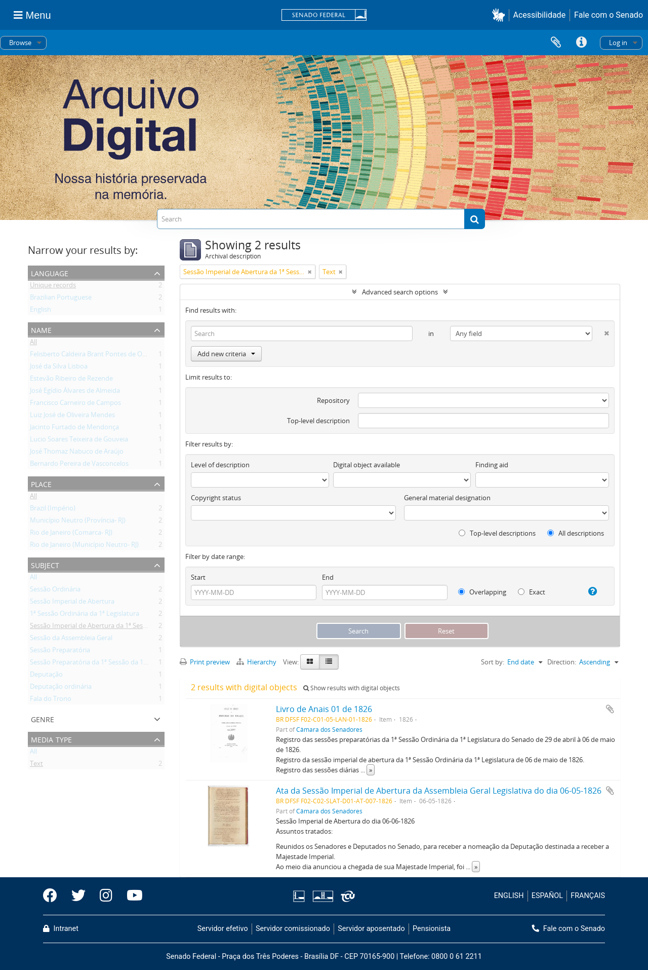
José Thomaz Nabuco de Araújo (77, 453)
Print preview (205, 661)
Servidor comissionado (293, 928)
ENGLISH (509, 895)
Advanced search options (400, 291)
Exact (531, 591)
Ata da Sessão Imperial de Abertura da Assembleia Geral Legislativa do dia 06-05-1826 (438, 790)
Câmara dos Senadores (329, 729)
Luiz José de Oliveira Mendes (72, 416)
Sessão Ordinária (55, 590)
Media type (51, 738)
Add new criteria (226, 353)
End (328, 577)
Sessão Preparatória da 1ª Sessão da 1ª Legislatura (105, 663)
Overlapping (482, 591)
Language (49, 272)
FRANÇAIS (588, 895)
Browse (20, 42)
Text (36, 765)
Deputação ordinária (61, 688)
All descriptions (575, 533)
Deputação (46, 676)
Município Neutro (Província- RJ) (78, 522)
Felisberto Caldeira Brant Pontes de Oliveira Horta (104, 355)
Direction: (561, 661)
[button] (500, 15)
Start (198, 577)
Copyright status (216, 497)
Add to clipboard (610, 709)
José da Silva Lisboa (59, 367)
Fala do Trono (50, 700)
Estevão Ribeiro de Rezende (71, 380)
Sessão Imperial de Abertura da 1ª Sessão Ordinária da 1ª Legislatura (132, 627)
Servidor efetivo (222, 928)
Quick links (581, 42)
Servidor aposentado (371, 928)
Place (41, 483)
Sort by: (492, 661)
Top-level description (318, 420)
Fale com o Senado (608, 15)
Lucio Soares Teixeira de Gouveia (79, 440)
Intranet (60, 928)
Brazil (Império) (52, 509)
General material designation (447, 497)
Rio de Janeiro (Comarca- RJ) (71, 534)
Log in (618, 42)
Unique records (53, 286)
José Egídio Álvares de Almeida (75, 392)
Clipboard (556, 42)
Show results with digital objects (351, 688)
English (40, 311)
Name (41, 329)
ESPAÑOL (547, 895)
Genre (42, 718)
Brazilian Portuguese (61, 299)
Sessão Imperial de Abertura (72, 603)
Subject (45, 564)
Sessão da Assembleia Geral (71, 639)
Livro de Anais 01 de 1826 (324, 709)
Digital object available (366, 464)
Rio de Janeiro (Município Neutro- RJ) (84, 546)
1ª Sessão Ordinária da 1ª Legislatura (84, 615)
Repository (333, 400)
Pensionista (432, 928)
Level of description (220, 464)
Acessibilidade (539, 15)
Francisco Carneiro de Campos (75, 404)
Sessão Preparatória (60, 651)
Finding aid (491, 464)
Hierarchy (257, 661)
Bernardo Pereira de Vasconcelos (79, 465)
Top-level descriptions (497, 533)
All (33, 343)
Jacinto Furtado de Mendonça (74, 428)
